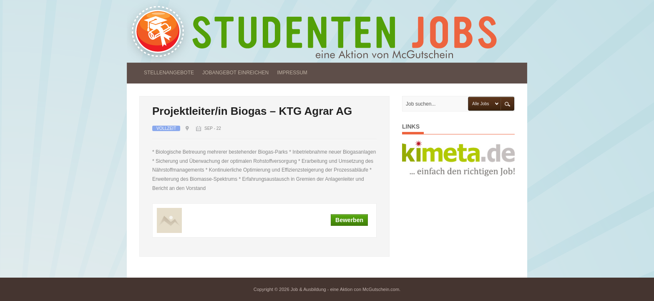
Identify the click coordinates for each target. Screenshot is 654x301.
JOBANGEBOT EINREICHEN (235, 73)
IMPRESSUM (292, 73)
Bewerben (349, 220)
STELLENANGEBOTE (169, 73)
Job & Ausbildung (308, 289)
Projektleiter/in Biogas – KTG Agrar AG (252, 111)
